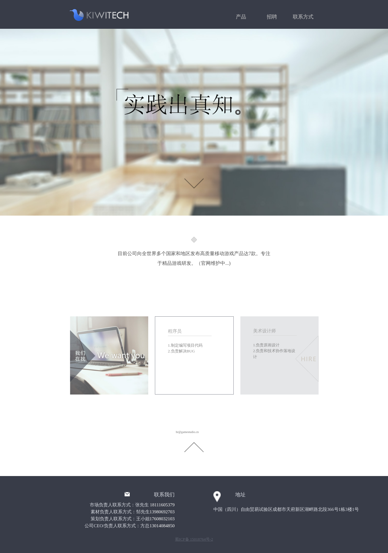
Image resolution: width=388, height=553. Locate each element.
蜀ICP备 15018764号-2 (194, 539)
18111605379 (162, 504)
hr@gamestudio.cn (187, 432)
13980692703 (162, 511)
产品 (241, 17)
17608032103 (162, 518)
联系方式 (303, 17)
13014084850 (162, 525)
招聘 (272, 17)
